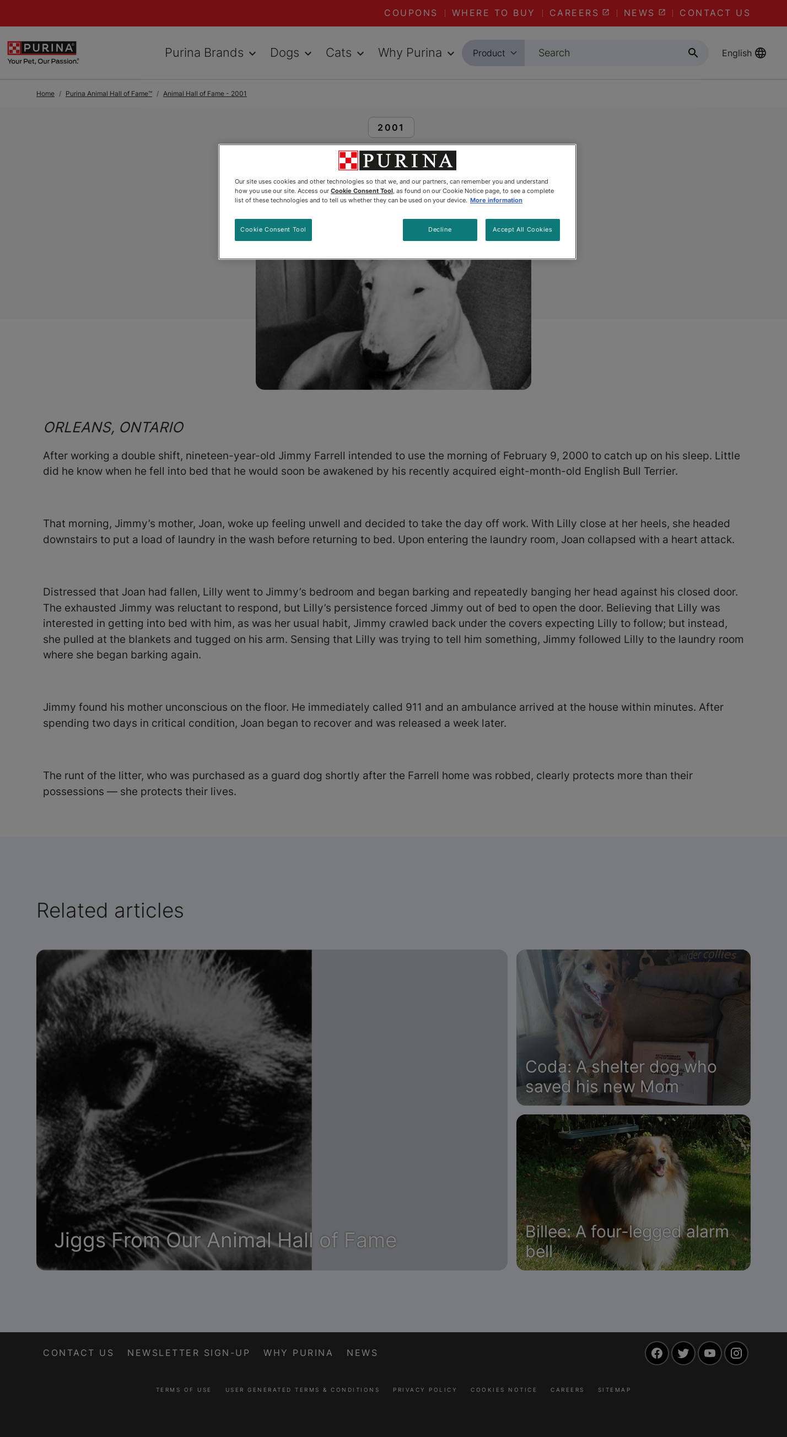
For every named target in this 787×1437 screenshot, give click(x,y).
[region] (397, 202)
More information (496, 200)
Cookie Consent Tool (273, 229)
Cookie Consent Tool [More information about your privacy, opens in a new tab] (362, 191)
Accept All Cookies (522, 229)
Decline (439, 229)
